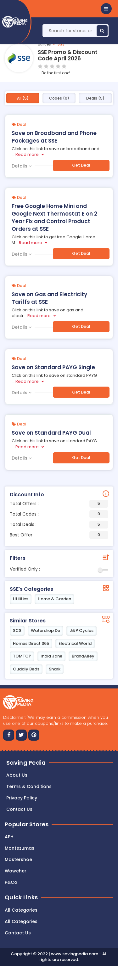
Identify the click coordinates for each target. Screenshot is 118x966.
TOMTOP (22, 656)
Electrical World (75, 643)
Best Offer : (59, 535)
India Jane (51, 656)
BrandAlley (83, 656)
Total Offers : (59, 504)
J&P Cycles (81, 630)
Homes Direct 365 (31, 643)
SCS (17, 630)
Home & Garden (54, 599)
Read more (27, 154)
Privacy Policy (21, 798)
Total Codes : (59, 514)
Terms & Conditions (29, 786)
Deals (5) (95, 98)
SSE (61, 44)
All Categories (21, 910)
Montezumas (19, 848)
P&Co (11, 882)
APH (9, 837)
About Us (16, 775)
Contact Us (18, 933)
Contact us (19, 809)
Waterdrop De (45, 630)
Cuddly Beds (26, 669)
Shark (54, 669)
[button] (106, 8)
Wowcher (15, 871)
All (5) (23, 98)
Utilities (44, 44)
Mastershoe (18, 859)
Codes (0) (59, 98)
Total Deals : (59, 525)
